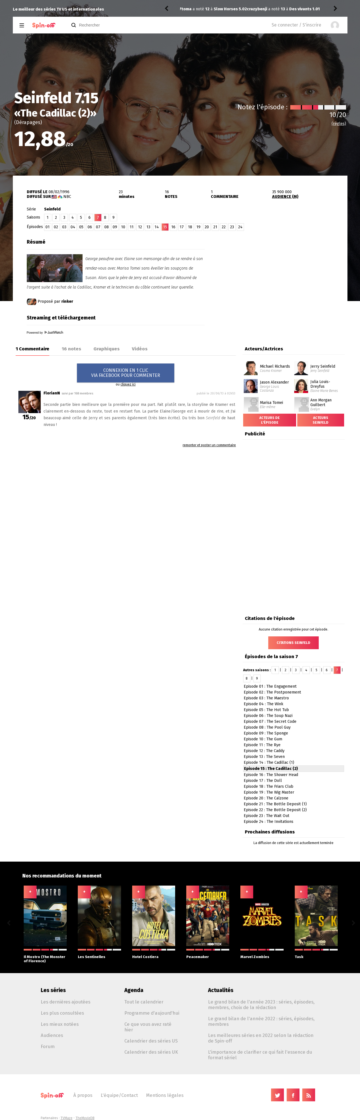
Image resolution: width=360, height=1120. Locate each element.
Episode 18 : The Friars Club (268, 786)
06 (90, 227)
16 (173, 227)
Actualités (220, 990)
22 (224, 227)
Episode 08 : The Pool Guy (267, 727)
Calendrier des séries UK (151, 1052)
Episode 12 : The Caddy (264, 750)
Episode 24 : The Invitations (268, 821)
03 (64, 227)
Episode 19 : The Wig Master (269, 792)
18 (190, 227)
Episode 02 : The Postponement (272, 692)
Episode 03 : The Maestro (266, 698)
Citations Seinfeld (293, 643)
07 (98, 227)
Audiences (52, 1035)
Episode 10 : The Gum (263, 739)
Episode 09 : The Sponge (266, 733)
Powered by (45, 332)
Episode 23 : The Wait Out (266, 815)
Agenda (133, 990)
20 (207, 227)
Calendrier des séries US (151, 1041)
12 (140, 227)
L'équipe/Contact (119, 1095)
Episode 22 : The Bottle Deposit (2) (275, 810)
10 (123, 227)
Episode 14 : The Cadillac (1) (269, 762)
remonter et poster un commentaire (209, 445)
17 (182, 227)
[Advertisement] (282, 271)
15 (165, 227)
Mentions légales (164, 1095)
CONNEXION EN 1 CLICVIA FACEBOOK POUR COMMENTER (125, 373)
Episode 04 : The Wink (263, 704)
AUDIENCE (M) (285, 196)
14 (156, 227)
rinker (67, 301)
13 (148, 227)
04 (73, 227)
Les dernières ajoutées (65, 1002)
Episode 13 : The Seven (264, 756)
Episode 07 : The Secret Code (270, 721)
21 (215, 227)
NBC (67, 196)
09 (115, 227)
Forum (48, 1046)
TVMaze (67, 1118)
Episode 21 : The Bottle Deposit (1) (275, 804)
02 (56, 227)
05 (81, 227)
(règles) (339, 123)
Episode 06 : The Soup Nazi (268, 715)
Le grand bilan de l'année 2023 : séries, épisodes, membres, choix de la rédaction (261, 1004)
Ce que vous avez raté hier (147, 1026)
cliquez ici (128, 384)
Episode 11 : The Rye (262, 745)
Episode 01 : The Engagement (270, 686)
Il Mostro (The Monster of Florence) (45, 956)
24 (240, 227)
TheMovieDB (85, 1118)
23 (232, 227)
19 (198, 227)
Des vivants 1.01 (239, 9)
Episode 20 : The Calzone (266, 798)
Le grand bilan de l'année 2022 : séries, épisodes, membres (261, 1021)
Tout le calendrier (143, 1002)
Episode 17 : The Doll (263, 780)
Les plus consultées (62, 1013)
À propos (82, 1095)
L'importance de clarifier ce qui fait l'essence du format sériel (260, 1054)
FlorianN (52, 393)
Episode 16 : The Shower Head (271, 774)
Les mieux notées (60, 1024)
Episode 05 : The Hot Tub (266, 709)
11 (132, 227)
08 (106, 227)
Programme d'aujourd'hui (151, 1013)
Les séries (53, 990)
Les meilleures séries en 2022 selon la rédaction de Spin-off (260, 1038)
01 (47, 227)
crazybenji (192, 9)
